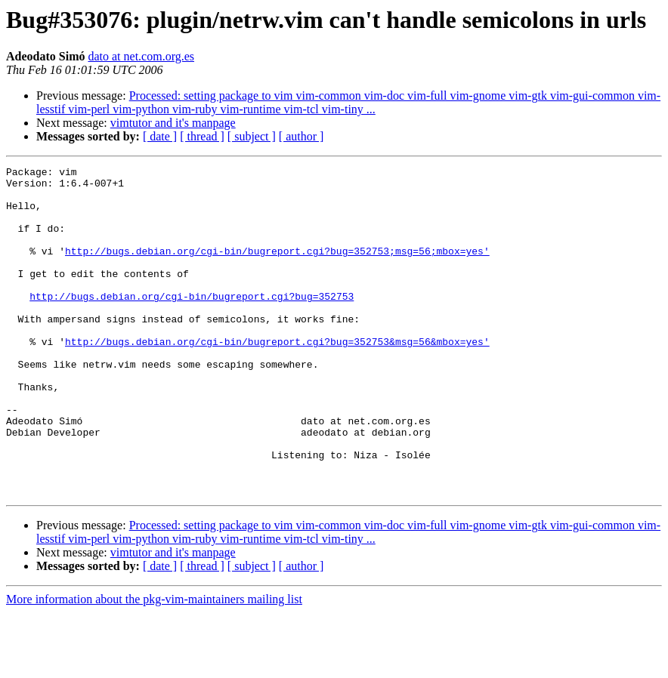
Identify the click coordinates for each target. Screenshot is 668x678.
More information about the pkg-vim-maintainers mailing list (154, 664)
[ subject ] (251, 136)
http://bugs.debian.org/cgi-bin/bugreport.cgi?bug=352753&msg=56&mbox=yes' (277, 377)
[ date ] (160, 136)
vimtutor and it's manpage (173, 122)
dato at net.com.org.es (141, 56)
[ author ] (301, 136)
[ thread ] (202, 136)
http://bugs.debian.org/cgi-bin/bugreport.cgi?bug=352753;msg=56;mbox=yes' (277, 269)
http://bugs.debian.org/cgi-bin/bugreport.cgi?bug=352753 (191, 323)
